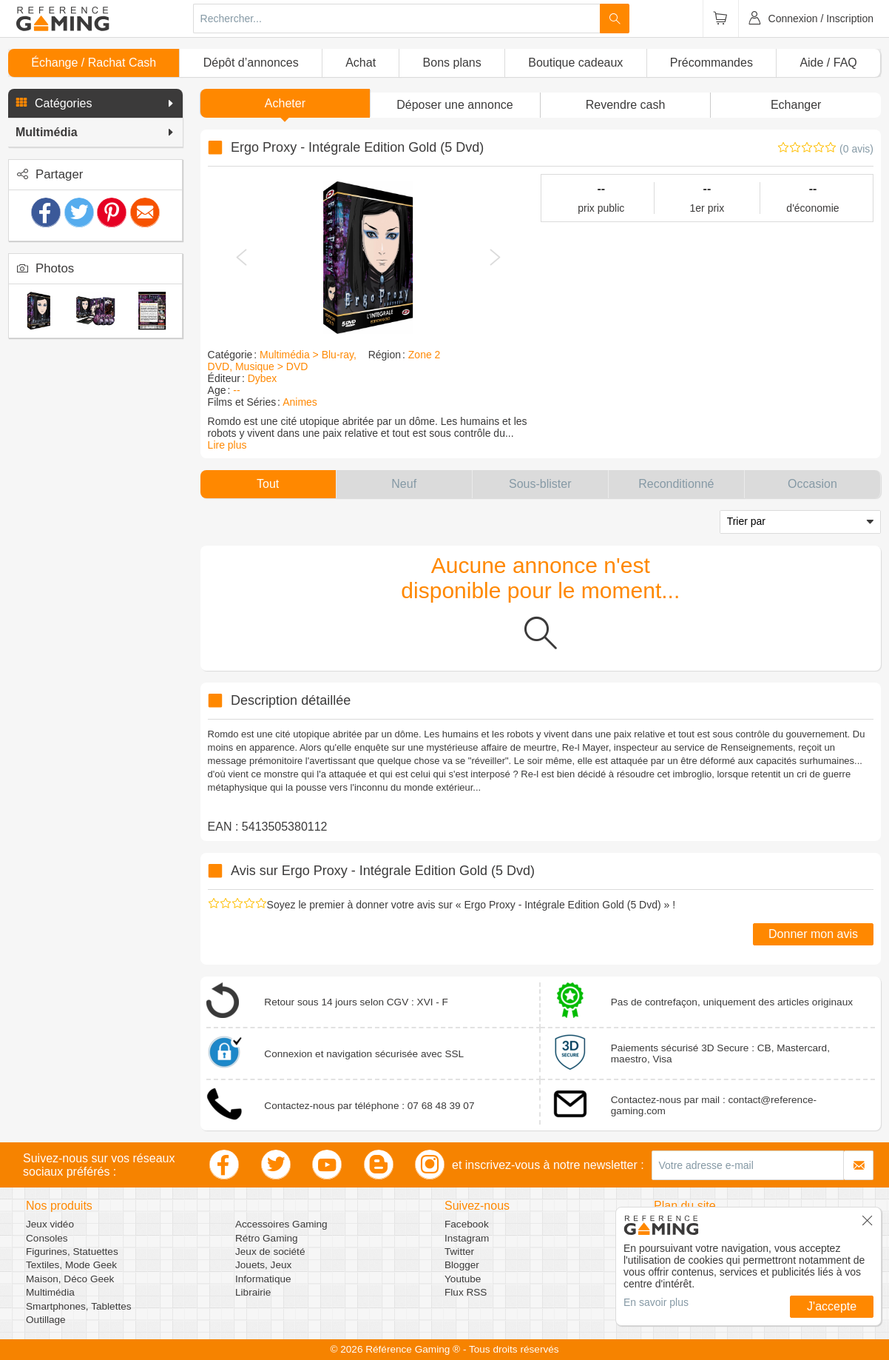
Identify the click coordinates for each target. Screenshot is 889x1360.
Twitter (459, 1251)
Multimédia (50, 1292)
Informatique (263, 1278)
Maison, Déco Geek (70, 1278)
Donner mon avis (813, 934)
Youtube (462, 1278)
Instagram (466, 1238)
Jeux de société (270, 1251)
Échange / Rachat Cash (93, 62)
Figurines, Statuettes (72, 1251)
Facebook (466, 1224)
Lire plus (227, 445)
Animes (300, 402)
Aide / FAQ (828, 62)
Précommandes (711, 62)
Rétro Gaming (266, 1238)
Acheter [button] (285, 103)
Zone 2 (424, 355)
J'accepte (831, 1306)
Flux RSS (465, 1292)
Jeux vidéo (50, 1224)
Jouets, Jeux (263, 1264)
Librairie (253, 1292)
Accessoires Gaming (281, 1224)
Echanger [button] (796, 104)
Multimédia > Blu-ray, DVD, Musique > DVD (282, 360)
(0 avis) (856, 149)
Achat (360, 62)
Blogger (461, 1264)
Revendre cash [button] (626, 104)
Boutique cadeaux (575, 62)
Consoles (47, 1238)
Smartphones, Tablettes (79, 1306)
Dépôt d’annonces (251, 62)
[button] (95, 103)
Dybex (262, 378)
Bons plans (452, 62)
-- (236, 390)
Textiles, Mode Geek (71, 1264)
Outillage (46, 1319)
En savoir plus (656, 1302)
